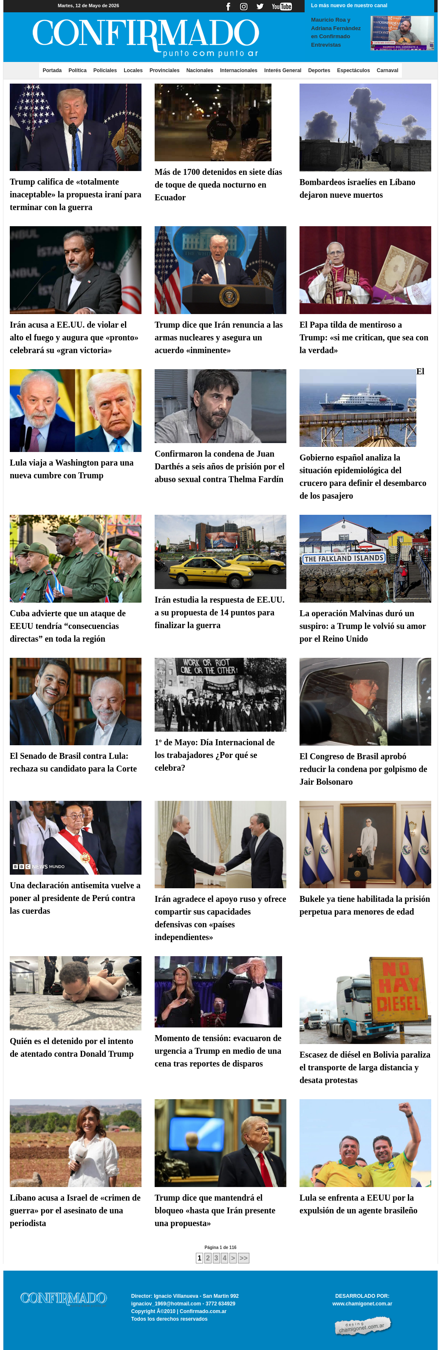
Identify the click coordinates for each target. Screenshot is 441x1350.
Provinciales (165, 70)
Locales (133, 70)
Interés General (282, 70)
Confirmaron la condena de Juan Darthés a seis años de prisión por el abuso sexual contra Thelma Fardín (220, 466)
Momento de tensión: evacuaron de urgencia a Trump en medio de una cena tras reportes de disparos (218, 1050)
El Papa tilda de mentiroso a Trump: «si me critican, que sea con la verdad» (364, 337)
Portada (53, 70)
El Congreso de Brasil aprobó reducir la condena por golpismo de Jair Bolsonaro (363, 769)
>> (244, 1258)
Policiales (105, 70)
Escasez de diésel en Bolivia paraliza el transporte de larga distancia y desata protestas (365, 1067)
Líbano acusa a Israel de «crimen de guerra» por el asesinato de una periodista (75, 1210)
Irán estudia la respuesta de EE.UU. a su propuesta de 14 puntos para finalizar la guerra (220, 612)
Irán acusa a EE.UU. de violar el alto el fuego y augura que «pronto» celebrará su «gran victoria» (74, 337)
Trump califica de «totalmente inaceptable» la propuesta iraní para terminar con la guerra (75, 194)
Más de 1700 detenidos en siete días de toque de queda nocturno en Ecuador (218, 184)
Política (77, 70)
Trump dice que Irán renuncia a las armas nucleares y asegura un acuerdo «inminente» (219, 337)
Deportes (319, 70)
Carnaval (388, 70)
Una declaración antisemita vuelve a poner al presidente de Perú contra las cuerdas (75, 898)
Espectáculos (353, 70)
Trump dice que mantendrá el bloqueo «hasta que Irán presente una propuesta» (215, 1210)
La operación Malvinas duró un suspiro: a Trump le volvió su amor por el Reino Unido (363, 626)
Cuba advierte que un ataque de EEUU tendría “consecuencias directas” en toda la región (68, 626)
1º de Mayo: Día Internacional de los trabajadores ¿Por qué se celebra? (215, 755)
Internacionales (238, 70)
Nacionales (200, 70)
